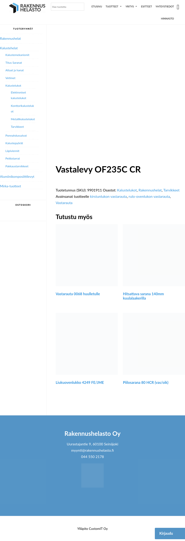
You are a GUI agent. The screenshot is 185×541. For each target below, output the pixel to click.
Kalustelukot (127, 190)
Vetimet (10, 78)
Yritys (131, 6)
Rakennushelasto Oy (27, 8)
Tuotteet (114, 6)
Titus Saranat (13, 62)
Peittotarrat (12, 158)
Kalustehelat (9, 48)
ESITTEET (146, 6)
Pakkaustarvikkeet (16, 166)
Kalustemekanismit (17, 54)
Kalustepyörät (14, 143)
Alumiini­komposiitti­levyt (17, 176)
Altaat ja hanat (14, 70)
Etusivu (97, 6)
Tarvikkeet (171, 190)
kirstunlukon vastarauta (108, 196)
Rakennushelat (150, 190)
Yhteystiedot (165, 6)
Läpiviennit (12, 150)
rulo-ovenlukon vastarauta (149, 196)
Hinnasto (167, 18)
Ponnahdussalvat (16, 135)
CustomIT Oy (98, 529)
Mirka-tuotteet (10, 186)
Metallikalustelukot (23, 119)
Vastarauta (64, 202)
